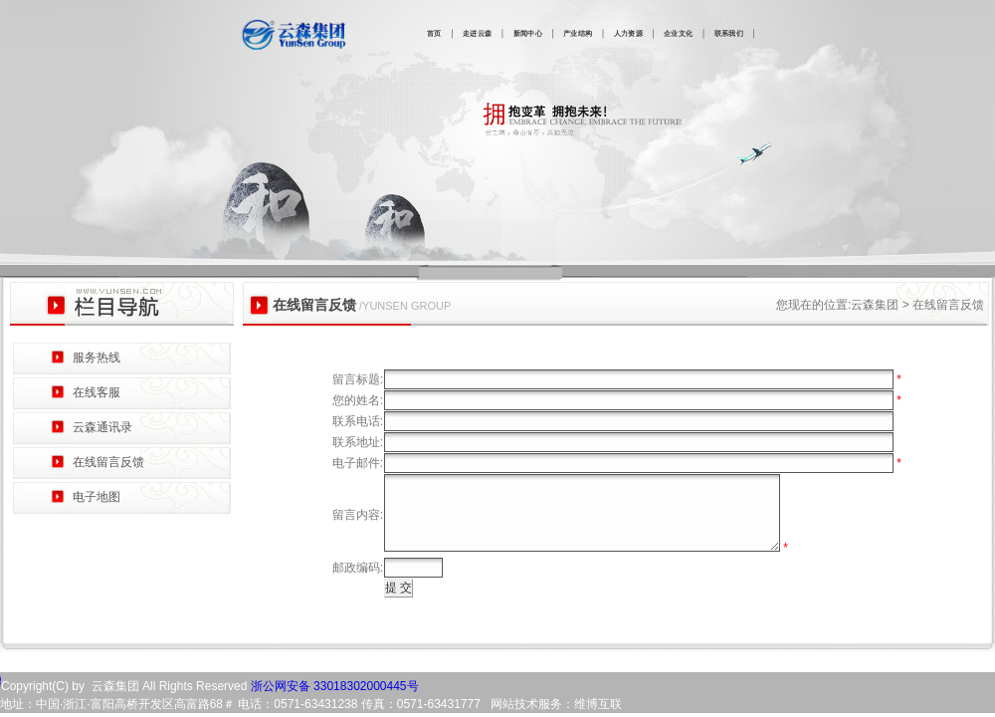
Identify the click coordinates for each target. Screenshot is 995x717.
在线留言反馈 (108, 462)
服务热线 (96, 357)
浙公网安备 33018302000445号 (332, 701)
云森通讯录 (102, 427)
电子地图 (96, 497)
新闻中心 (527, 34)
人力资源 (628, 34)
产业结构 (577, 34)
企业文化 (678, 34)
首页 (434, 34)
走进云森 (477, 34)
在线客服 (96, 392)
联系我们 (728, 34)
